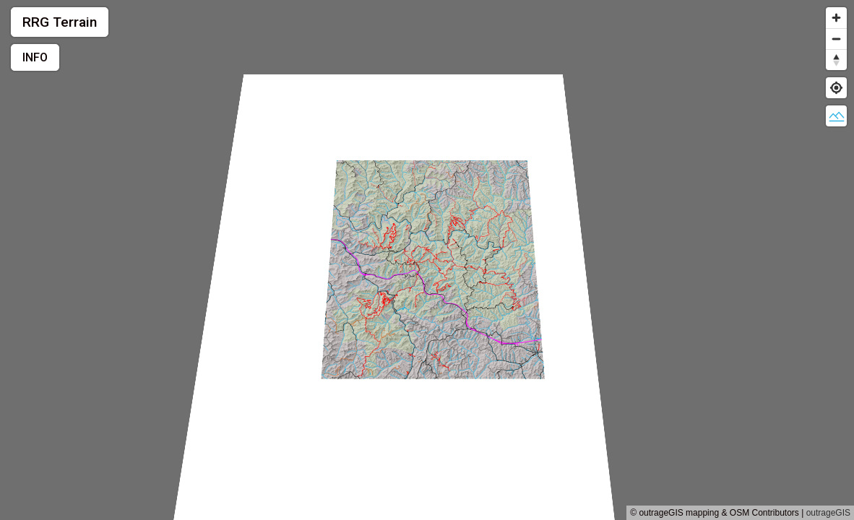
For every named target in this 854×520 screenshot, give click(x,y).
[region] (427, 260)
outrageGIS (828, 513)
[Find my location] (836, 87)
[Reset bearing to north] (836, 59)
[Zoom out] (836, 38)
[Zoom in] (836, 17)
